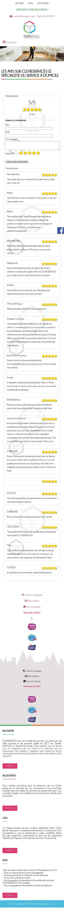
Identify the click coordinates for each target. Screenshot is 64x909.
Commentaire (11, 139)
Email (7, 132)
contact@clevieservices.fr (22, 16)
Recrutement (32, 602)
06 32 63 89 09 (46, 16)
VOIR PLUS (10, 767)
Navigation (11, 42)
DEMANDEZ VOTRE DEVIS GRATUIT (32, 10)
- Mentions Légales (40, 905)
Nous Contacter (32, 608)
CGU (52, 905)
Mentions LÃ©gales (32, 596)
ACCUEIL (19, 3)
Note (9, 155)
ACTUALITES (43, 3)
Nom (7, 125)
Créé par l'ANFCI (23, 905)
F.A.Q (30, 3)
